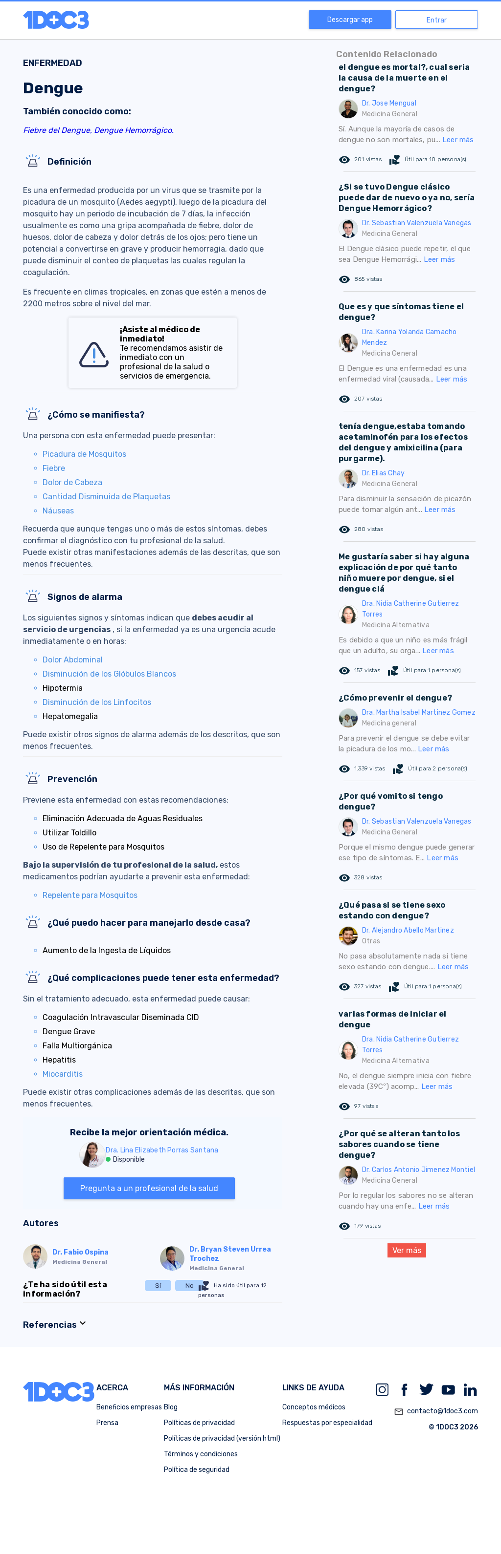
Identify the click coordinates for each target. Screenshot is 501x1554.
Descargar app (350, 20)
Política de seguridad (196, 1470)
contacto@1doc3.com (436, 1412)
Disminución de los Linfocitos (97, 702)
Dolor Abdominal (73, 659)
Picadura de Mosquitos (84, 454)
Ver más (406, 1250)
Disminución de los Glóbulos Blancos (109, 674)
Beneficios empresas (129, 1407)
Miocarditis (63, 1074)
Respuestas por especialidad (327, 1423)
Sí (158, 1285)
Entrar (437, 20)
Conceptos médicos (313, 1407)
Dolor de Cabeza (72, 482)
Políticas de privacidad (199, 1423)
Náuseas (58, 510)
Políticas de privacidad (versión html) (222, 1438)
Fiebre (54, 468)
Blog (171, 1407)
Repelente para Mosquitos (90, 895)
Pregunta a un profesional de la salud (149, 1188)
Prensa (107, 1423)
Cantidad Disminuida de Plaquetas (106, 496)
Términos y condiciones (201, 1454)
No (189, 1285)
